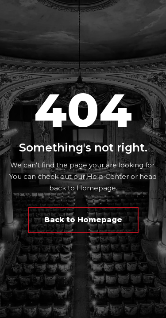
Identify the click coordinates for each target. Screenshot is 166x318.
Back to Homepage (83, 220)
